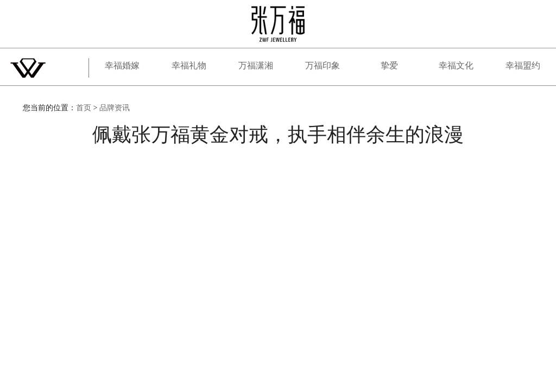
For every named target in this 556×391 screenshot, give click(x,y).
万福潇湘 (255, 65)
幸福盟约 (523, 65)
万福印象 (322, 65)
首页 (83, 108)
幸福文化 (456, 65)
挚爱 (389, 65)
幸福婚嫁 (122, 65)
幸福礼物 (189, 65)
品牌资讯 (114, 108)
